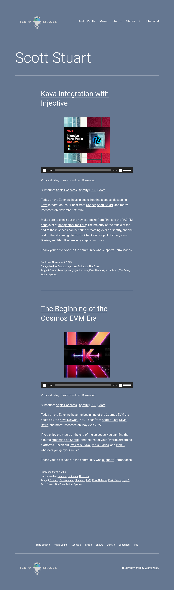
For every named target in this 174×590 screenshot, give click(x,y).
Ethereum (80, 480)
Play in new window (66, 180)
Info (114, 21)
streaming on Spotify (65, 440)
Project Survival (108, 235)
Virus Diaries (100, 445)
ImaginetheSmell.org (72, 225)
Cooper (91, 205)
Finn (107, 220)
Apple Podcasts (66, 190)
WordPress (151, 567)
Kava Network (96, 270)
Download (88, 180)
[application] (87, 170)
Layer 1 (126, 480)
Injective (84, 200)
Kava (44, 205)
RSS (93, 190)
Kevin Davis (114, 480)
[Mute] (120, 170)
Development (65, 270)
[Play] (44, 170)
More (101, 190)
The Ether (94, 266)
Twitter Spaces (49, 274)
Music (103, 21)
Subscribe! (152, 21)
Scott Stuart (105, 205)
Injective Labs (80, 270)
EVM (88, 480)
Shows (130, 21)
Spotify (84, 190)
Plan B (61, 240)
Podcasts (83, 266)
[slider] (83, 170)
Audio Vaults (86, 21)
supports (108, 250)
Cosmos (61, 266)
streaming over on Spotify (104, 230)
